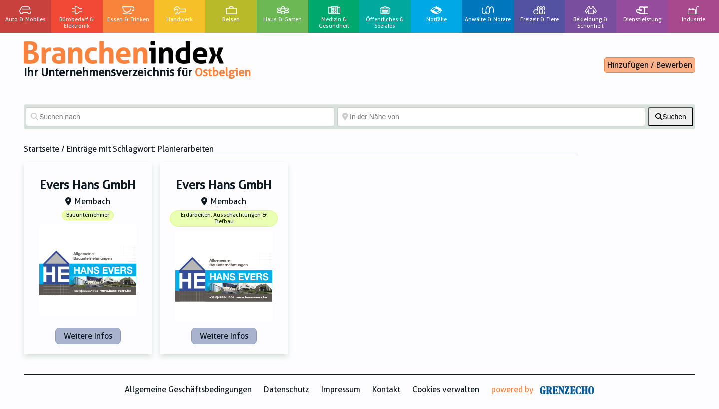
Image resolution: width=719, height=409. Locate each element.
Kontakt (386, 389)
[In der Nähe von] (491, 116)
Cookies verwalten (445, 389)
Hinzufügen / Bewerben (649, 65)
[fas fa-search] (670, 116)
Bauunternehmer (87, 215)
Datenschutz (286, 389)
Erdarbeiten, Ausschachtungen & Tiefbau (224, 218)
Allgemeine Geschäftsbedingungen (188, 389)
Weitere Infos (88, 336)
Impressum (340, 389)
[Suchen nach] (180, 116)
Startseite (41, 149)
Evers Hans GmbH (88, 185)
